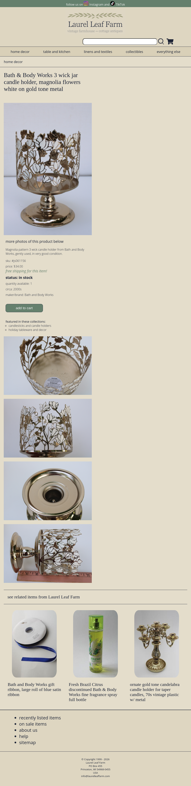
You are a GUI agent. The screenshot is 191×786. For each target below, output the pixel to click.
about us (28, 730)
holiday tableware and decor (28, 330)
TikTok (120, 4)
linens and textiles (98, 51)
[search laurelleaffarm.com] (162, 41)
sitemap (27, 742)
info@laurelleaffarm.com (95, 776)
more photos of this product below (34, 241)
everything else (168, 51)
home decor (20, 51)
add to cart (24, 308)
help (23, 736)
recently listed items (40, 718)
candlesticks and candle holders (30, 326)
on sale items (33, 724)
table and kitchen (56, 51)
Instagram (96, 4)
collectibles (134, 51)
